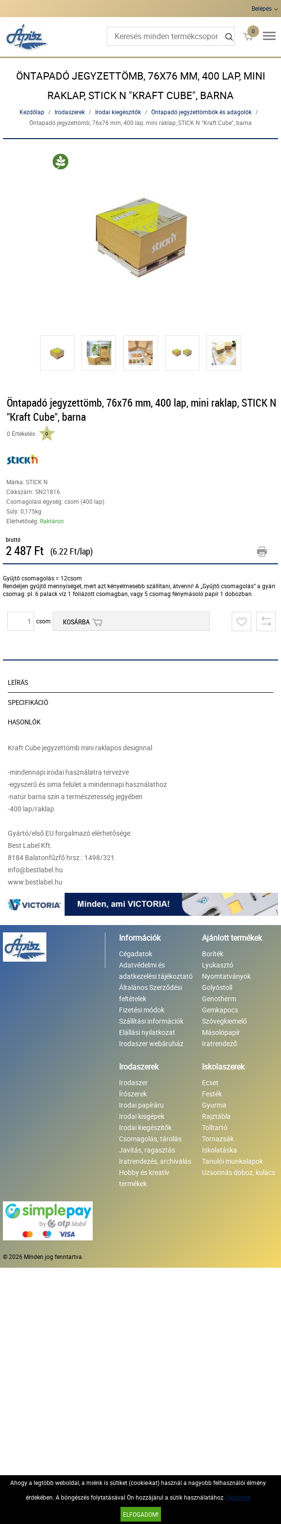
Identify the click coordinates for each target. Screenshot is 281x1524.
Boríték (212, 953)
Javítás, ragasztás (147, 1149)
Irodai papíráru (141, 1105)
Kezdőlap (32, 112)
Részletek (238, 1497)
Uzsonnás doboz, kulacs (238, 1172)
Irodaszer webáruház (151, 1043)
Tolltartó (214, 1127)
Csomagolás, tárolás (150, 1138)
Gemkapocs (220, 1009)
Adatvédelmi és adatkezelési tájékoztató (156, 970)
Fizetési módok (141, 1009)
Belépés (262, 8)
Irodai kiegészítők (118, 112)
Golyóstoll (217, 987)
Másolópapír (221, 1032)
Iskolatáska (219, 1149)
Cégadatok (135, 953)
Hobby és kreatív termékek (144, 1178)
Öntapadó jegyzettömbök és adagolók (201, 112)
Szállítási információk (151, 1021)
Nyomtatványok (226, 976)
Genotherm (219, 998)
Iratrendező (219, 1043)
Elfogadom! (141, 1514)
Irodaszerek (70, 112)
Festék (212, 1093)
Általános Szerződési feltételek (150, 993)
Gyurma (214, 1105)
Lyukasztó (217, 964)
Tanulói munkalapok (232, 1161)
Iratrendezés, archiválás (155, 1161)
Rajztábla (216, 1116)
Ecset (210, 1082)
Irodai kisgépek (141, 1116)
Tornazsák (218, 1138)
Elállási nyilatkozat (147, 1032)
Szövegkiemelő (224, 1021)
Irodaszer (133, 1082)
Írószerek (133, 1093)
